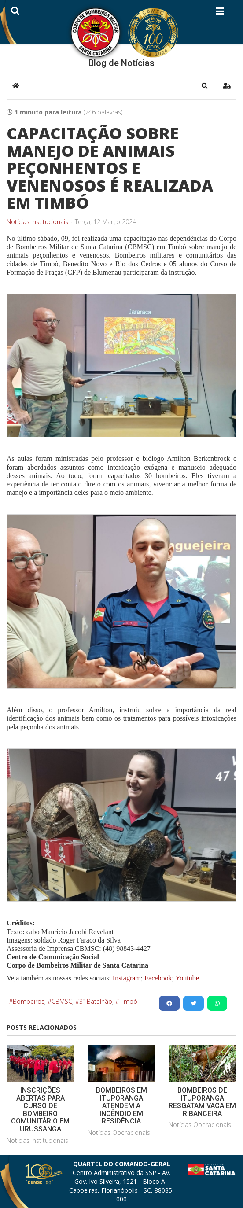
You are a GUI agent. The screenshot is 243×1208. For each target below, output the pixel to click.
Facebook (158, 978)
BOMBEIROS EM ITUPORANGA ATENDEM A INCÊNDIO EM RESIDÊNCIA (121, 1105)
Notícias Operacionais (119, 1132)
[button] (205, 85)
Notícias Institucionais (37, 221)
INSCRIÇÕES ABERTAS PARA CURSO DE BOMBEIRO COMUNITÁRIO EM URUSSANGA (40, 1109)
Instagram (127, 978)
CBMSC (62, 1001)
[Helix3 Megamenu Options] (219, 13)
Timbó (128, 1001)
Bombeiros (28, 1001)
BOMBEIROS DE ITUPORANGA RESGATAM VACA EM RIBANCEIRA (202, 1102)
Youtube (186, 978)
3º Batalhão (95, 1001)
